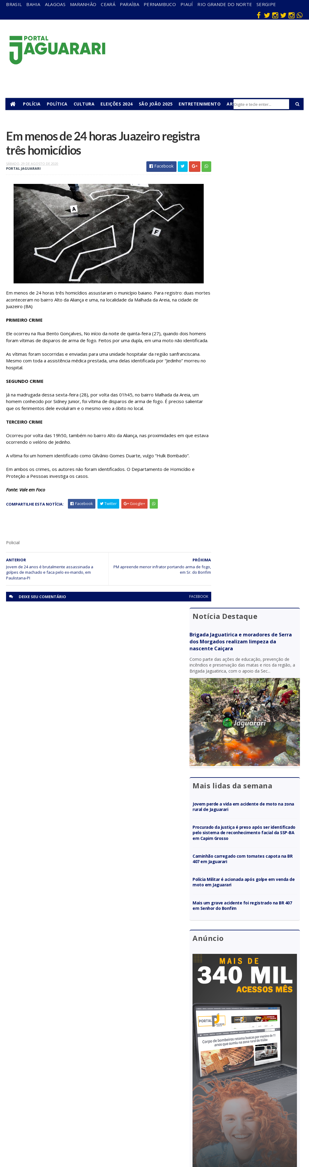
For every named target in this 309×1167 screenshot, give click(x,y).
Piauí (186, 4)
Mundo (74, 1098)
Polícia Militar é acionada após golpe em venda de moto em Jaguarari (253, 395)
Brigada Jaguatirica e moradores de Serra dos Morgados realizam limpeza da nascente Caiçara (253, 162)
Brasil (14, 4)
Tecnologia (78, 1138)
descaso (75, 1055)
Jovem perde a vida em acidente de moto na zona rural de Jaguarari (252, 314)
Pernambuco (160, 4)
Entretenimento (200, 104)
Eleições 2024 (117, 104)
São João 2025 (156, 104)
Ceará (108, 4)
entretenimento (171, 1066)
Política (57, 104)
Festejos (165, 1086)
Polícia (32, 104)
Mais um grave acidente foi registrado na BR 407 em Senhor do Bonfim (255, 418)
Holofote (76, 1072)
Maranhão (83, 4)
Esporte (164, 1077)
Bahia (33, 4)
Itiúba (73, 1081)
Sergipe (266, 4)
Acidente (76, 1046)
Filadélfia (76, 1063)
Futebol (164, 1094)
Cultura (84, 104)
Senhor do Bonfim (77, 1127)
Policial (163, 1103)
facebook (187, 605)
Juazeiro (75, 1090)
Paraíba (129, 4)
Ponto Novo (79, 1115)
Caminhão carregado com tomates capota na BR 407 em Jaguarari (252, 371)
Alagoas (55, 4)
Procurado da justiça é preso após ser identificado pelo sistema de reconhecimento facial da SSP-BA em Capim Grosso (254, 343)
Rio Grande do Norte (224, 4)
